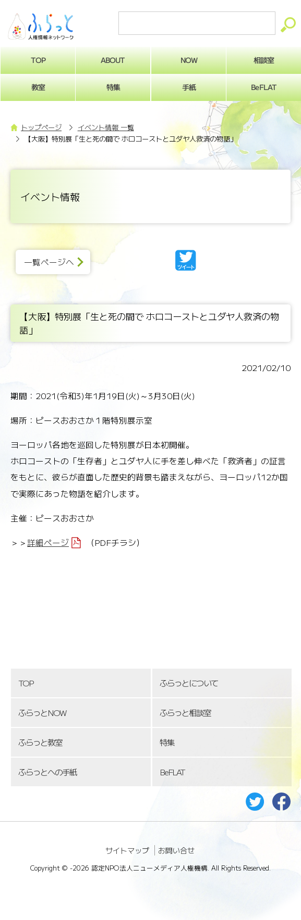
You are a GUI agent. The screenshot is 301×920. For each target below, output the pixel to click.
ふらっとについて (189, 683)
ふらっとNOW (42, 713)
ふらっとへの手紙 (47, 772)
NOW (188, 60)
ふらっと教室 (40, 742)
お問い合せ (176, 850)
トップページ (41, 127)
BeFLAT (172, 772)
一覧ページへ (49, 262)
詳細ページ (48, 542)
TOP (25, 683)
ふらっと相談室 (185, 713)
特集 (113, 87)
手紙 (188, 87)
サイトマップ (127, 850)
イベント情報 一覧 (106, 127)
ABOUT (113, 60)
